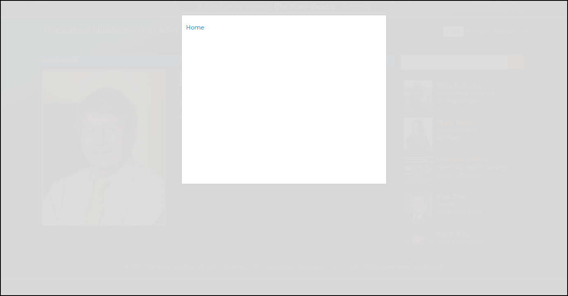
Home (195, 27)
